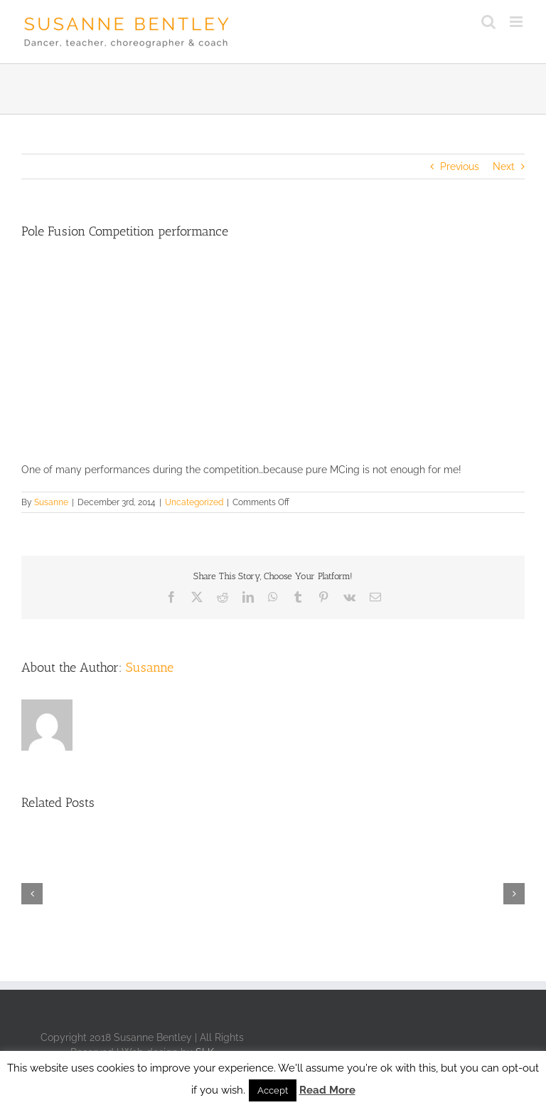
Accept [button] (272, 1090)
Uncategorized (194, 502)
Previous (459, 166)
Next (504, 166)
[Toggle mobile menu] (517, 21)
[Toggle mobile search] (488, 21)
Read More (327, 1090)
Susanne (51, 502)
